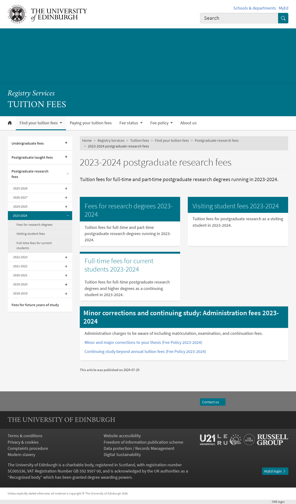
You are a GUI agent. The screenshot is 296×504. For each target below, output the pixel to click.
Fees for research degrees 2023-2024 (129, 210)
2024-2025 (20, 206)
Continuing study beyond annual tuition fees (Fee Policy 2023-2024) (145, 351)
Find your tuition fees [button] (39, 123)
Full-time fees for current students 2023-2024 (119, 264)
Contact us (213, 402)
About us (188, 123)
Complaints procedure (28, 448)
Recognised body (25, 477)
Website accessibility (122, 435)
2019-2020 (20, 284)
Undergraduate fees (27, 143)
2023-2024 (20, 215)
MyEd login (275, 471)
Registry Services (31, 94)
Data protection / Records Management (139, 448)
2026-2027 (20, 197)
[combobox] (239, 18)
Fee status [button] (129, 123)
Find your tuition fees (172, 140)
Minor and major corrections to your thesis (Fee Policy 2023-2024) (143, 342)
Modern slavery (21, 454)
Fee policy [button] (159, 123)
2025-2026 (20, 188)
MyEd (283, 8)
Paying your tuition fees (91, 123)
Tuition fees (139, 140)
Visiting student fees (30, 233)
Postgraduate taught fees (32, 157)
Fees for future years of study (35, 305)
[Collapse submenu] (68, 174)
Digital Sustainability (122, 454)
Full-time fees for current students (34, 245)
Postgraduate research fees (29, 174)
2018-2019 (20, 293)
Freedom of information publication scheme (143, 442)
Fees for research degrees (34, 224)
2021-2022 (20, 266)
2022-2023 (20, 257)
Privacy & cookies (23, 442)
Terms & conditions (25, 435)
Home (87, 140)
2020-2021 (20, 275)
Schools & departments (254, 8)
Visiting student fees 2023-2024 (236, 205)
